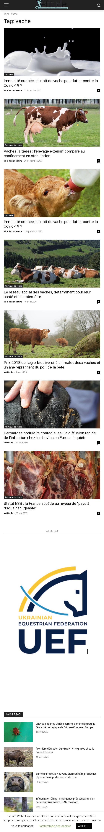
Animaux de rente (13, 145)
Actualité (9, 74)
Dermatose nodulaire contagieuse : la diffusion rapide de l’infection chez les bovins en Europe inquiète (50, 435)
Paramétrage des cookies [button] (55, 826)
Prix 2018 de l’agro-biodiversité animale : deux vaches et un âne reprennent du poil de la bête (52, 364)
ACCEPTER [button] (84, 826)
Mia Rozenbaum (13, 90)
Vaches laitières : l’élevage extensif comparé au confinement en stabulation (44, 153)
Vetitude (8, 372)
